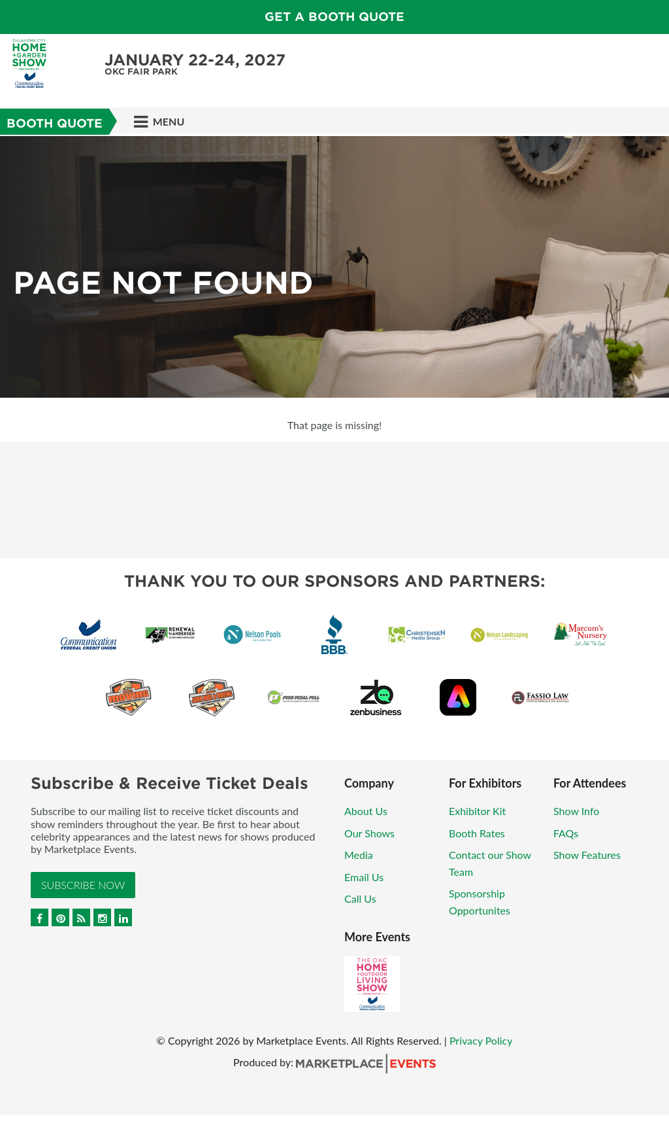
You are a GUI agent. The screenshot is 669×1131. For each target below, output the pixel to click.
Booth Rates (477, 833)
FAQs (565, 833)
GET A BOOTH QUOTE (334, 17)
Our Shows (369, 833)
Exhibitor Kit (477, 811)
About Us (365, 811)
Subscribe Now (83, 885)
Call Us (360, 898)
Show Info (576, 811)
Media (358, 854)
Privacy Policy (481, 1040)
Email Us (363, 877)
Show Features (587, 854)
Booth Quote (55, 123)
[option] (334, 267)
